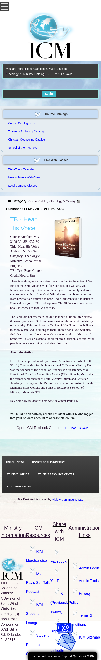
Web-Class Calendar (21, 169)
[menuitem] (15, 462)
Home (28, 68)
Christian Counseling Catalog (26, 139)
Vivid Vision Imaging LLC (68, 499)
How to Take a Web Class (24, 177)
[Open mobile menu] (4, 6)
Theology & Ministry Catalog (25, 74)
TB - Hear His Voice (75, 428)
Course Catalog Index (21, 123)
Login (49, 93)
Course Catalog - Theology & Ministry (51, 201)
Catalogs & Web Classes (50, 68)
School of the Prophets (22, 147)
